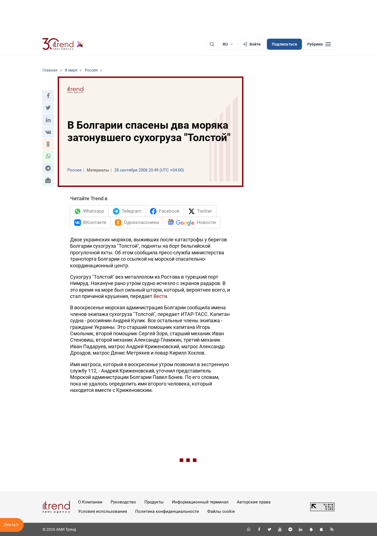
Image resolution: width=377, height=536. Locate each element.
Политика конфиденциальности (167, 511)
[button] (48, 95)
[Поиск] (211, 44)
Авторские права (253, 502)
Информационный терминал (200, 502)
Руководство (123, 502)
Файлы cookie (221, 511)
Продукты (154, 502)
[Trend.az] (63, 44)
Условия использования (102, 511)
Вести (160, 296)
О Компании (90, 502)
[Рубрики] (319, 44)
